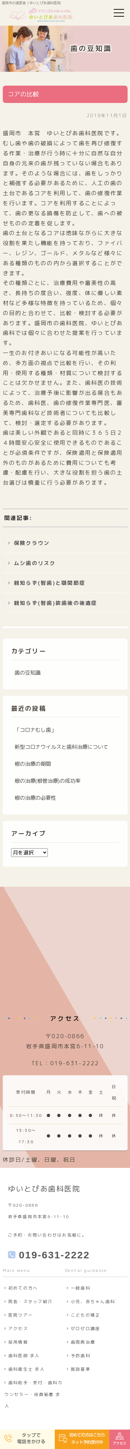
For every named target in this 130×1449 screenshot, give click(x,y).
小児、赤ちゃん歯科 (93, 1301)
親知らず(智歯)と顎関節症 (49, 583)
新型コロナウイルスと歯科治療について (61, 746)
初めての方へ (23, 1288)
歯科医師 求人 (24, 1356)
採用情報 (18, 1342)
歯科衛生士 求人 (26, 1369)
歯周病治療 (83, 1342)
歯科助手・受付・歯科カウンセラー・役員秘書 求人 (34, 1394)
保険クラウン (32, 543)
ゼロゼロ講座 (86, 1328)
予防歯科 (80, 1356)
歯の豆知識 (28, 672)
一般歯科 (80, 1288)
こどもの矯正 (86, 1315)
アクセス (18, 1328)
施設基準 (80, 1369)
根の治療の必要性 (35, 797)
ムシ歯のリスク (35, 563)
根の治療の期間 (33, 763)
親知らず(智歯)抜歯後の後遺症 (55, 603)
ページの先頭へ (118, 1414)
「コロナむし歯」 (35, 730)
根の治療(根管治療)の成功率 (47, 780)
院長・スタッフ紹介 (30, 1301)
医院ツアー (20, 1315)
